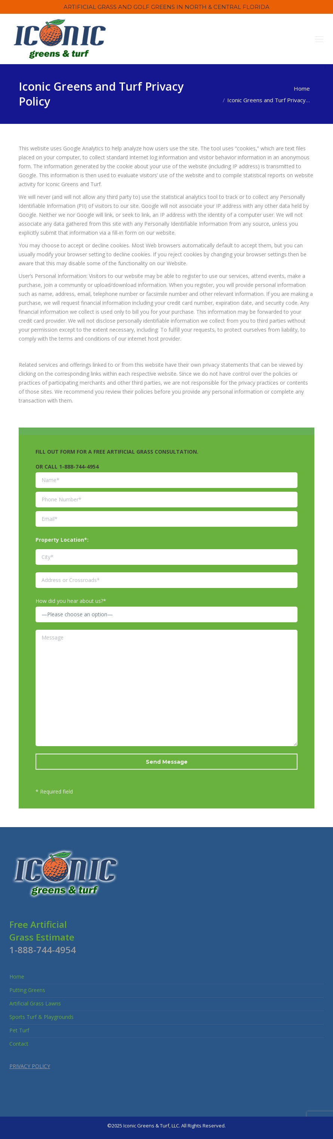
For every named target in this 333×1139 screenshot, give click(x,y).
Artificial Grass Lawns (35, 1003)
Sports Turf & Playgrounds (41, 1016)
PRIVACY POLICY (29, 1066)
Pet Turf (19, 1030)
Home (16, 976)
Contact (18, 1043)
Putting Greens (27, 990)
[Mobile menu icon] (319, 39)
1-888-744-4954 (79, 466)
